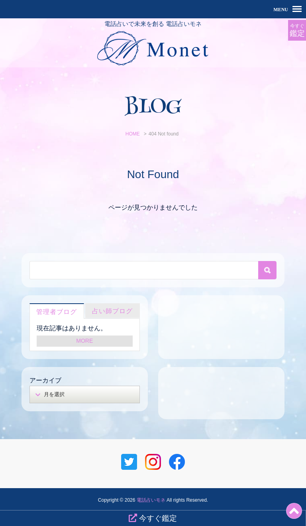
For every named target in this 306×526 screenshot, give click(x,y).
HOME (133, 134)
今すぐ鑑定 (153, 518)
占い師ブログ (112, 311)
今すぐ (297, 30)
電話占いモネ (151, 500)
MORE (84, 341)
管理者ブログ (56, 311)
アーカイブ (45, 380)
